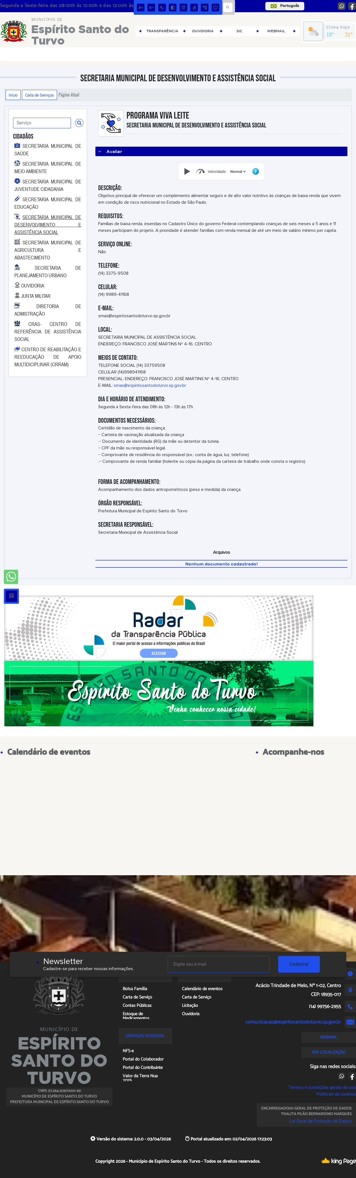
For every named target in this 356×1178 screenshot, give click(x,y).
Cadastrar (299, 964)
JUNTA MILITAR (36, 296)
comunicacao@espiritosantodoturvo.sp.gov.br (293, 1022)
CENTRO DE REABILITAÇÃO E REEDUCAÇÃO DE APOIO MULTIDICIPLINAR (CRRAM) (47, 356)
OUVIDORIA (32, 285)
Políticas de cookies (336, 1094)
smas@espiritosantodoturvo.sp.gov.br (150, 385)
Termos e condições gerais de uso (322, 1087)
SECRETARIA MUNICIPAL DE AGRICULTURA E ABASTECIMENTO (47, 249)
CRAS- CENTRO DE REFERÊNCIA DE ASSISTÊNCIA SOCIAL (47, 331)
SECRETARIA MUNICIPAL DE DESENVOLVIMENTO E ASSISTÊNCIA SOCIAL (47, 224)
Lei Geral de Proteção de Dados (321, 1121)
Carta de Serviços (39, 95)
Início (13, 95)
